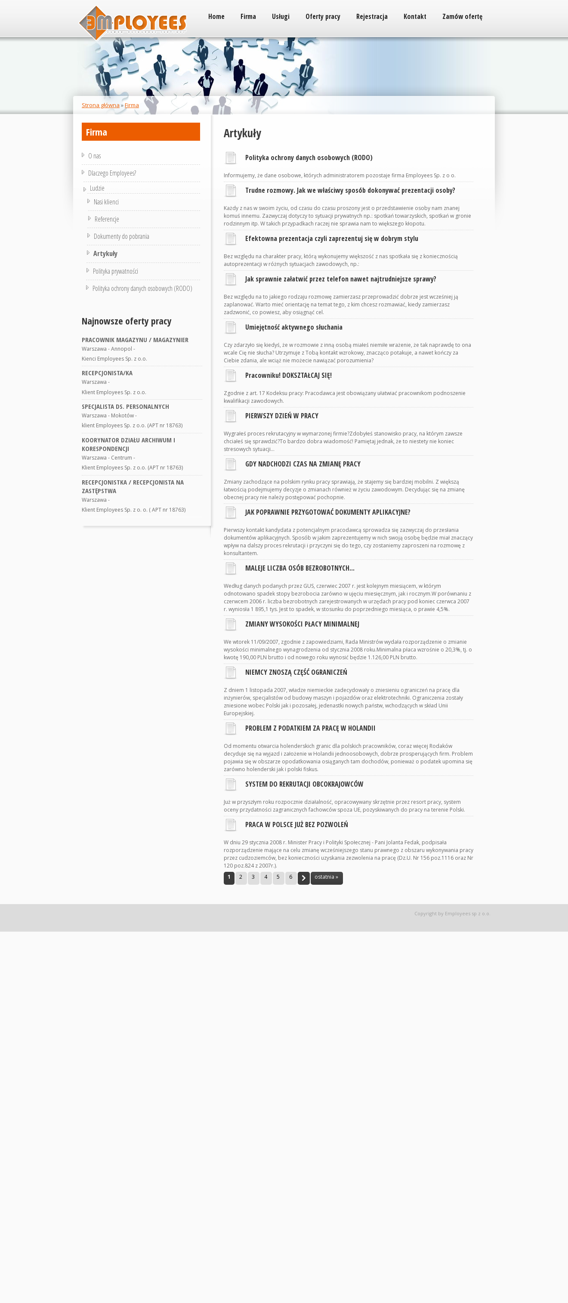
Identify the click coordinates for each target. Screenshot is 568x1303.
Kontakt (415, 16)
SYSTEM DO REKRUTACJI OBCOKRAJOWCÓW (304, 784)
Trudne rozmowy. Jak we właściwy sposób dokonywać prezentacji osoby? (350, 190)
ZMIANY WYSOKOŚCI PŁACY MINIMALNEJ (302, 624)
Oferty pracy (323, 16)
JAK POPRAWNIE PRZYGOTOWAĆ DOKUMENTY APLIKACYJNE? (328, 512)
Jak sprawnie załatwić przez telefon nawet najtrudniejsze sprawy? (340, 279)
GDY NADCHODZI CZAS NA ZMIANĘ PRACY (303, 464)
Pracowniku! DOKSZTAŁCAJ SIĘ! (288, 375)
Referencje (105, 219)
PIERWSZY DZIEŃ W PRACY (281, 415)
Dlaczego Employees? (112, 173)
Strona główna (101, 105)
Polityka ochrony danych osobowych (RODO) (309, 157)
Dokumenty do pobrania (120, 236)
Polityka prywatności (113, 271)
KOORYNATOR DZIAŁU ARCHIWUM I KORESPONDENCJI (128, 444)
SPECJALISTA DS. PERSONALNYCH (125, 406)
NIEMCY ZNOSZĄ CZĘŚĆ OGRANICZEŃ (296, 672)
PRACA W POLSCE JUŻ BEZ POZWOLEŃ (296, 824)
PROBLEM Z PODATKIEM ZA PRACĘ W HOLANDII (310, 728)
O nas (94, 156)
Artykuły (104, 253)
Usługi (281, 16)
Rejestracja (372, 16)
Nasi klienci (106, 202)
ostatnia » (326, 876)
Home (216, 16)
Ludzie (101, 188)
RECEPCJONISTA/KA (107, 372)
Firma (248, 16)
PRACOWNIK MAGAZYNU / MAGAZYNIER (135, 339)
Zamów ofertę (462, 16)
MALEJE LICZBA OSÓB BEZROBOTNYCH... (300, 568)
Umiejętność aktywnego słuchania (294, 327)
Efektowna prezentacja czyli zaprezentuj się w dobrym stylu (331, 238)
